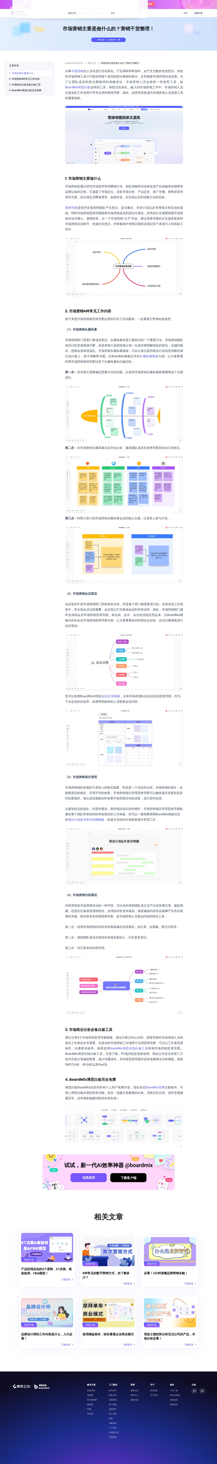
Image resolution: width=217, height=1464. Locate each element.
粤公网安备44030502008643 (165, 1460)
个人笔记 (113, 1421)
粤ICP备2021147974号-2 (194, 1460)
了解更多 (67, 1279)
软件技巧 (113, 1383)
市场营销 (77, 71)
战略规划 (113, 1416)
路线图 (90, 1397)
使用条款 (174, 1397)
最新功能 (134, 1393)
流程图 (90, 1388)
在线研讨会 (114, 1425)
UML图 (90, 1407)
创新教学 (113, 1402)
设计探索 (113, 1397)
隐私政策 (174, 1393)
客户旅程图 (92, 1393)
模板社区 (72, 13)
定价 (113, 13)
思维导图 (71, 207)
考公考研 (113, 1407)
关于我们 (154, 1388)
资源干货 (91, 63)
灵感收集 (113, 1430)
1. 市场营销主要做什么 (21, 73)
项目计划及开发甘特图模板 (86, 819)
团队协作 (113, 1388)
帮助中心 (134, 1388)
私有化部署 (175, 1388)
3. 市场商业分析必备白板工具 (25, 84)
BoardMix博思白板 (77, 87)
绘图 (111, 1411)
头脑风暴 (113, 1393)
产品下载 (174, 1383)
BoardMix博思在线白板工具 (129, 1048)
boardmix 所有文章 (74, 63)
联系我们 (154, 1383)
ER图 (89, 1402)
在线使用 (88, 1177)
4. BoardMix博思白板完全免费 (25, 90)
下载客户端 (128, 1178)
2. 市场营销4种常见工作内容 (24, 78)
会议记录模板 (111, 696)
